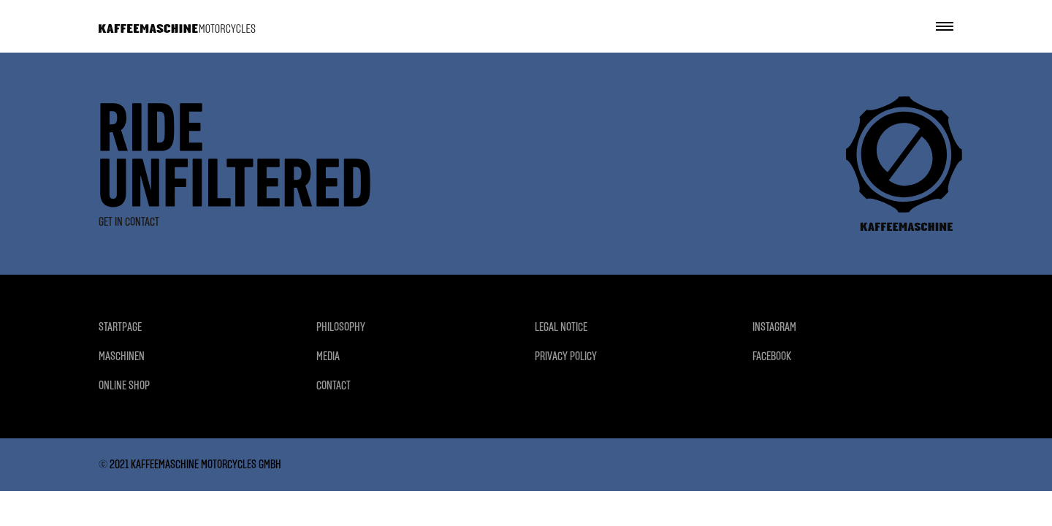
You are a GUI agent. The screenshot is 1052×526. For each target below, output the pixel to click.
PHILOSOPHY (340, 327)
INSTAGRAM (774, 327)
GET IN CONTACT (129, 222)
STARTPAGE (120, 327)
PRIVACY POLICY (566, 356)
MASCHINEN (122, 356)
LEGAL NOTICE (561, 327)
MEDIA (328, 356)
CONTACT (333, 385)
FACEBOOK (771, 356)
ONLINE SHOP (124, 385)
